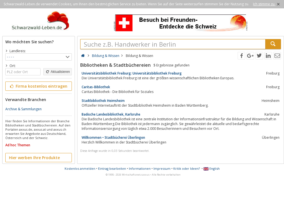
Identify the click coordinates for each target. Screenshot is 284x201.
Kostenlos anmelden (80, 168)
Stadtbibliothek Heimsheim (103, 100)
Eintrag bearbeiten (112, 168)
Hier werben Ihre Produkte (34, 157)
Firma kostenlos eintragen (38, 86)
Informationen (140, 168)
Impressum (162, 168)
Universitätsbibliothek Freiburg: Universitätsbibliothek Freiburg (132, 73)
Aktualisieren (57, 72)
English (211, 168)
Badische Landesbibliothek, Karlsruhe (111, 114)
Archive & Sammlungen (23, 109)
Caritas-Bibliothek (96, 87)
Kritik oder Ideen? (186, 168)
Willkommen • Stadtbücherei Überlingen (113, 137)
